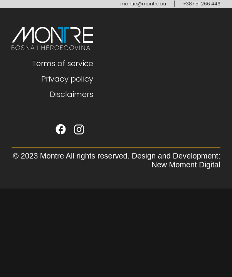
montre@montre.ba (143, 3)
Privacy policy (67, 78)
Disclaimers (71, 94)
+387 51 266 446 (201, 3)
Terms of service (62, 63)
